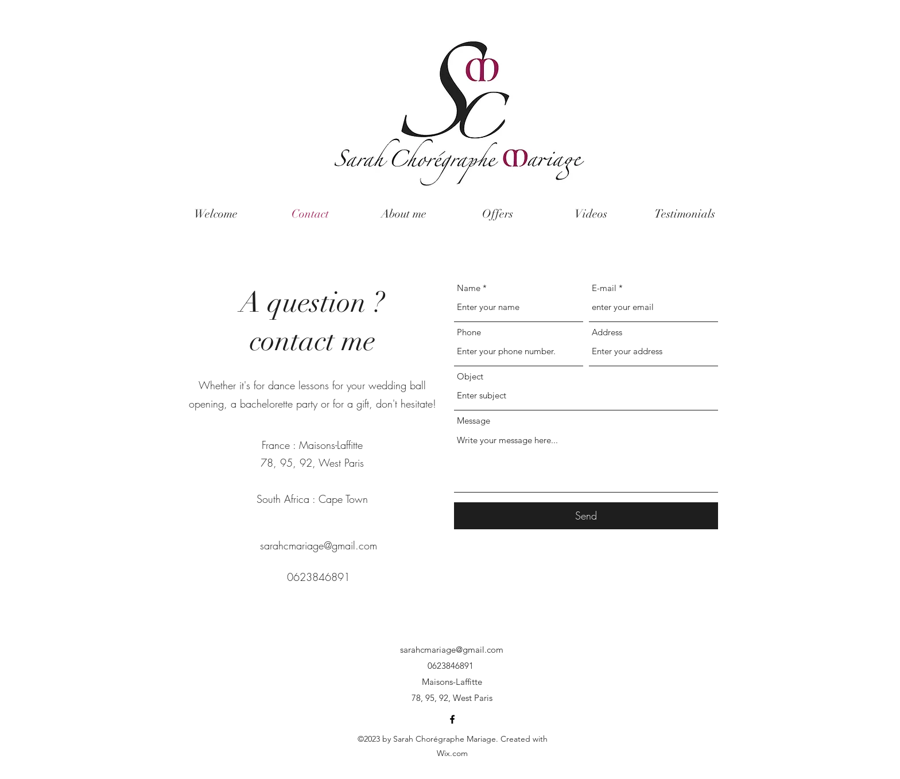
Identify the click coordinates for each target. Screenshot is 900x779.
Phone (469, 332)
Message (473, 420)
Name (468, 288)
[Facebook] (452, 719)
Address (607, 332)
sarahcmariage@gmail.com (318, 545)
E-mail (604, 288)
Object (470, 376)
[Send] (586, 515)
